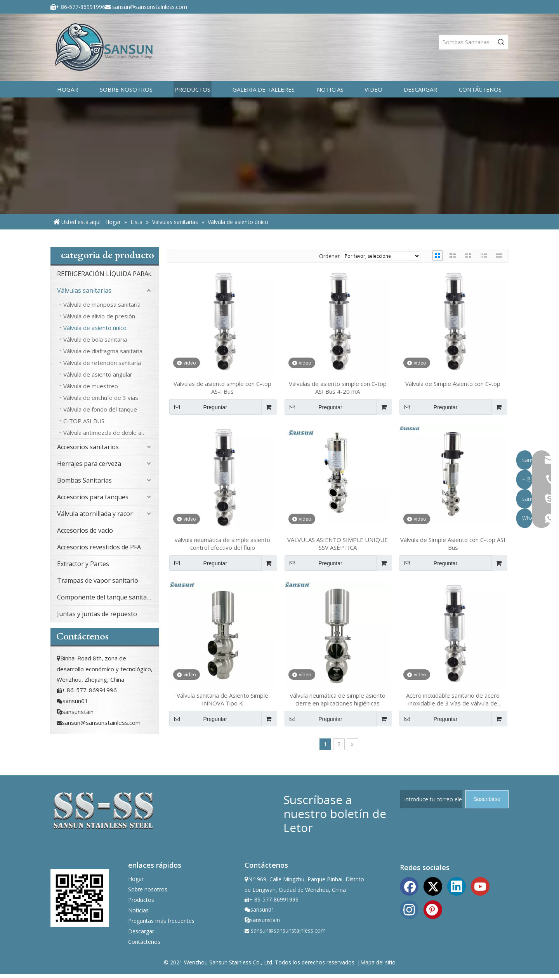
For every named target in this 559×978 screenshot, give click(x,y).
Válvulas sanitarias (84, 290)
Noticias (138, 910)
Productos (141, 899)
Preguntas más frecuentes (161, 920)
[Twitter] (433, 885)
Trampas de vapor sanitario (97, 580)
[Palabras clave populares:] (501, 42)
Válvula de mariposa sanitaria (102, 304)
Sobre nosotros (147, 889)
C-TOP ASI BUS (83, 421)
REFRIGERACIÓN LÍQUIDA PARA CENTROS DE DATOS (108, 273)
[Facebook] (409, 885)
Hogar (136, 878)
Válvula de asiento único (95, 328)
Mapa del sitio (378, 962)
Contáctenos (144, 941)
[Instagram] (409, 909)
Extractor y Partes (83, 563)
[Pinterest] (433, 909)
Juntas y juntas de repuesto (97, 614)
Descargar (141, 931)
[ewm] (79, 898)
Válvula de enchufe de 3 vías (100, 397)
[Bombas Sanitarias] (466, 42)
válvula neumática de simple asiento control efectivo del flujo (222, 543)
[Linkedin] (456, 885)
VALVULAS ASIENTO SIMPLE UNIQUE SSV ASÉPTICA (337, 543)
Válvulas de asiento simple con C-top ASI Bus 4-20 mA (338, 387)
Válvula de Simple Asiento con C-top (452, 383)
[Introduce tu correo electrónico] (431, 799)
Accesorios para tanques (92, 497)
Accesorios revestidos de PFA (99, 547)
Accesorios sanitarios (88, 447)
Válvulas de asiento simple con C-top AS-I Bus (222, 387)
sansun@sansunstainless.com (149, 6)
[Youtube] (480, 885)
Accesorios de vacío (85, 530)
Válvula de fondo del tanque (100, 409)
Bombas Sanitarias (84, 480)
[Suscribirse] (487, 799)
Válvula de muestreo (90, 386)
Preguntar (198, 407)
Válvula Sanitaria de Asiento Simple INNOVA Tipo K (222, 699)
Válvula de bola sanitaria (95, 339)
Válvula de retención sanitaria (102, 363)
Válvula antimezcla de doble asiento (110, 432)
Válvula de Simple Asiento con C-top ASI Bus (452, 543)
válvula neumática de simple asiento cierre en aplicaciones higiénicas (337, 699)
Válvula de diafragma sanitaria (102, 351)
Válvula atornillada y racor (95, 513)
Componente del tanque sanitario (106, 597)
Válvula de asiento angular (97, 374)
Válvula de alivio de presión (99, 316)
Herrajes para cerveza (89, 463)
